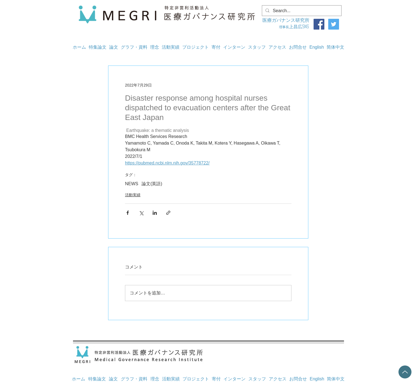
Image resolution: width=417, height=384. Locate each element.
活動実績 (132, 195)
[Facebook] (319, 24)
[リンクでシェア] (168, 212)
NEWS (131, 183)
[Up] (404, 371)
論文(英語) (152, 183)
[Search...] (301, 11)
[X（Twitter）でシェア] (141, 212)
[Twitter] (333, 24)
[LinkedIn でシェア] (154, 212)
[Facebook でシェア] (127, 212)
